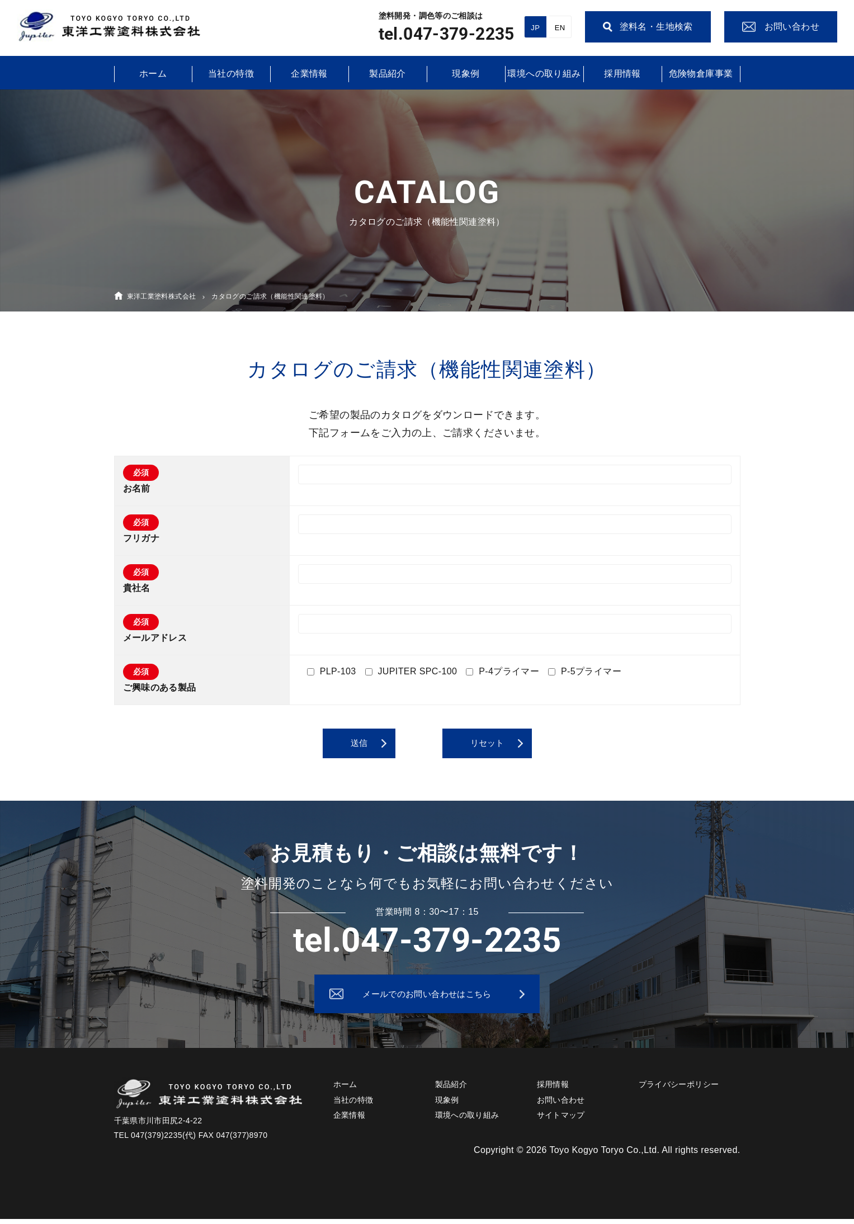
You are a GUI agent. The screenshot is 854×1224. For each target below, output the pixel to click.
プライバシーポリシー (679, 1089)
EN (560, 27)
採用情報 (622, 73)
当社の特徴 (231, 73)
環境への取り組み (544, 73)
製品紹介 (387, 73)
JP (535, 27)
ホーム (153, 73)
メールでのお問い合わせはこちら (427, 996)
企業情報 (309, 73)
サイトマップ (561, 1120)
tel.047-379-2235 (447, 34)
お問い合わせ (561, 1104)
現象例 (465, 73)
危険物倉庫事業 (701, 73)
